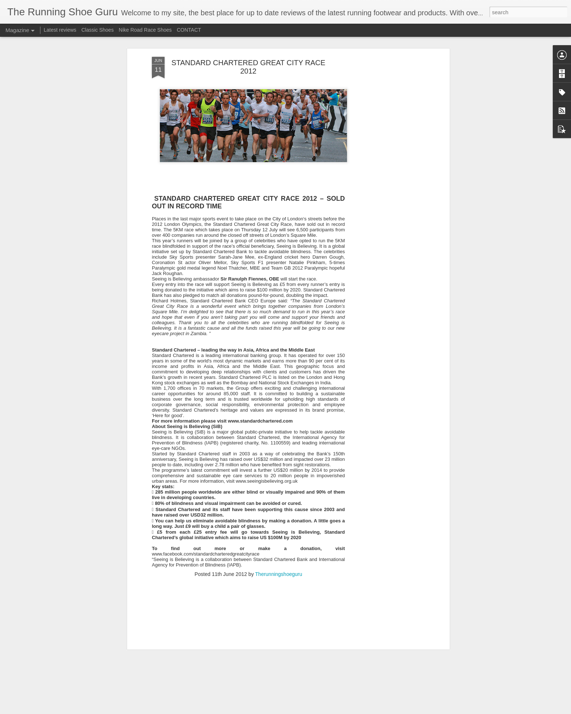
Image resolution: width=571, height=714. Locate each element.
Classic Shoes (97, 30)
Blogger (328, 710)
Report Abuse (350, 710)
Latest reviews (60, 30)
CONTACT (189, 30)
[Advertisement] (384, 116)
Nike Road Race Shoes (145, 30)
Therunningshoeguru (278, 519)
